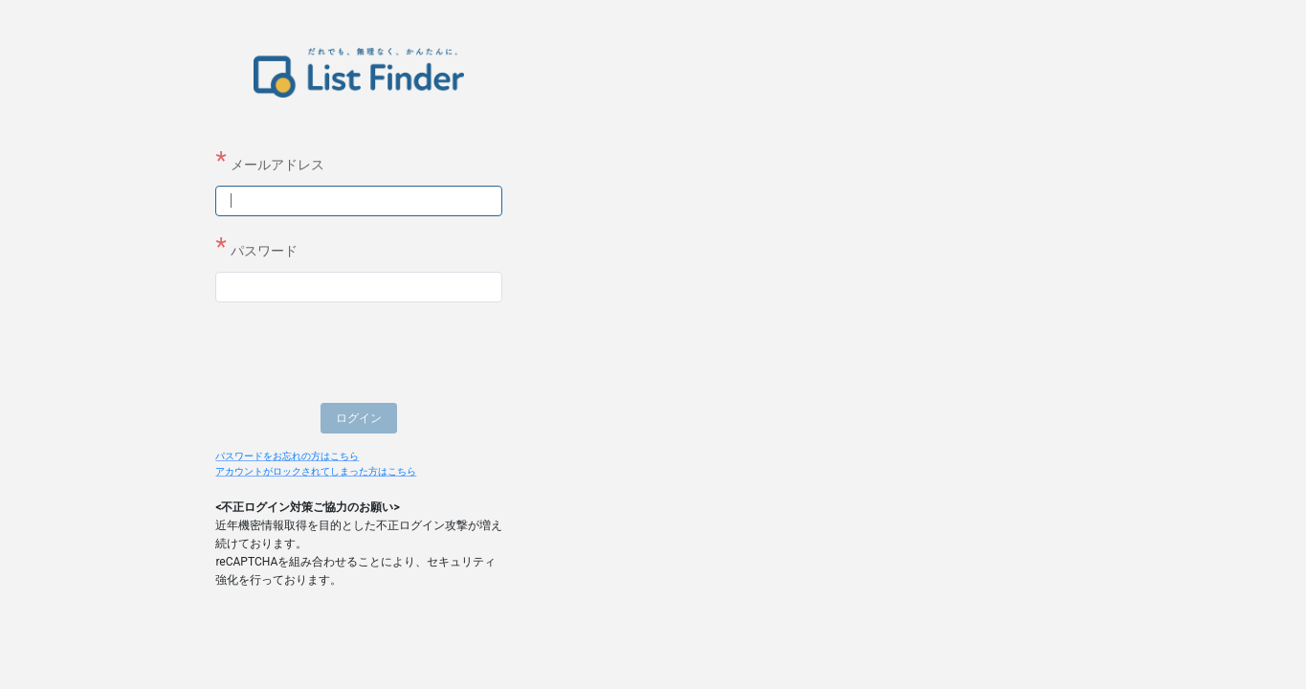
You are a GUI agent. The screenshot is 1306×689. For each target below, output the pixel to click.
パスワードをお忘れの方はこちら (287, 456)
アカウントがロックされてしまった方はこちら (315, 471)
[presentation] (360, 355)
